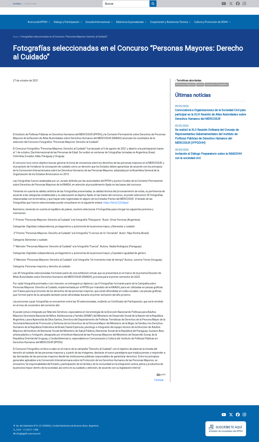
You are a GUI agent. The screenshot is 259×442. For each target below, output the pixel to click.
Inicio (16, 36)
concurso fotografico (216, 84)
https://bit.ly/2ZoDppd (115, 202)
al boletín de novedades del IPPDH (226, 428)
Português (31, 4)
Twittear (159, 380)
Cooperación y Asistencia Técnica (169, 22)
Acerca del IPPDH (37, 22)
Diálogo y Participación (66, 22)
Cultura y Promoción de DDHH (211, 22)
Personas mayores (185, 84)
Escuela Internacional (98, 22)
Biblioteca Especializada (130, 22)
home (200, 84)
